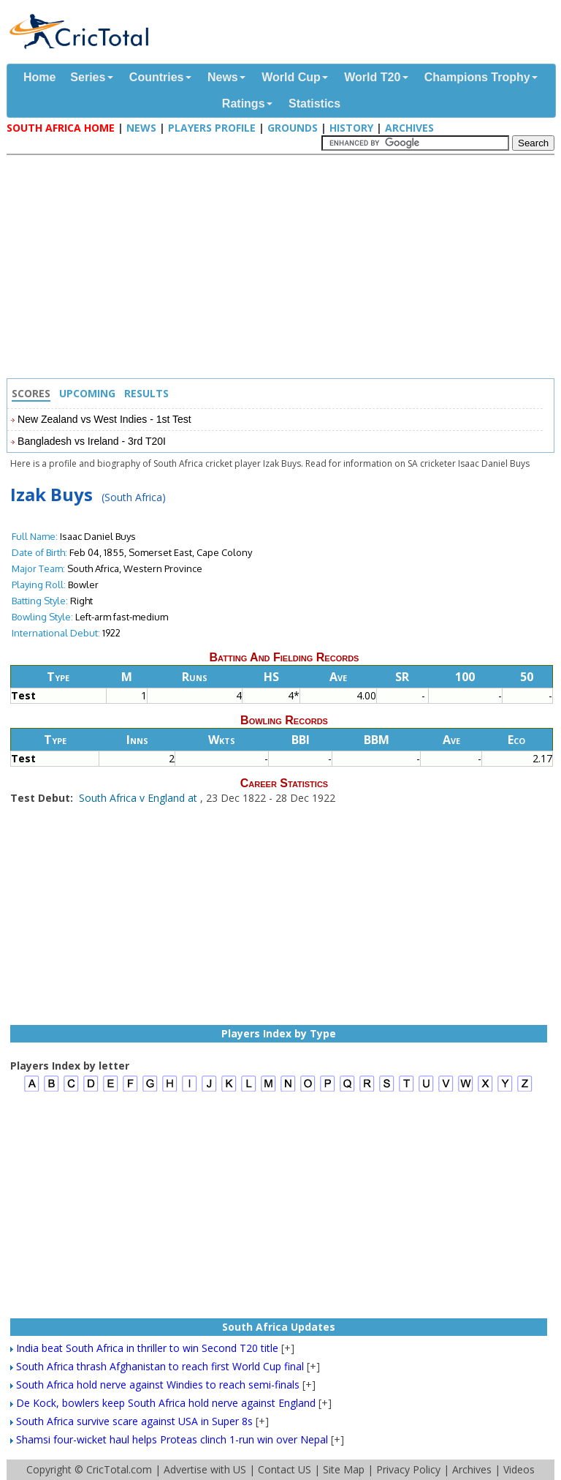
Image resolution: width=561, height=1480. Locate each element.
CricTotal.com (119, 1469)
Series (87, 77)
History (351, 128)
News (222, 77)
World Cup (291, 77)
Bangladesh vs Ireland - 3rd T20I (92, 441)
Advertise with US (205, 1469)
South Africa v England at (139, 798)
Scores (31, 393)
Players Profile (212, 128)
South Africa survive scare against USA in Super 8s (134, 1421)
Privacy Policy (408, 1469)
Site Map (344, 1469)
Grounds (292, 128)
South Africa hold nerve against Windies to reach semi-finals (157, 1384)
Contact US (284, 1469)
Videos (519, 1469)
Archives (409, 128)
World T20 (372, 77)
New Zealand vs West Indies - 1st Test (104, 419)
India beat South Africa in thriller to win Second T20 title (147, 1348)
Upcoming (87, 393)
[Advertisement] (284, 268)
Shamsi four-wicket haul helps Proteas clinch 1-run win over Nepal (172, 1439)
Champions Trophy (477, 77)
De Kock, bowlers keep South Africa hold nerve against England (166, 1403)
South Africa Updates (278, 1327)
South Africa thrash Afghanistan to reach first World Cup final (160, 1366)
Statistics (314, 103)
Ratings (243, 103)
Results (146, 393)
